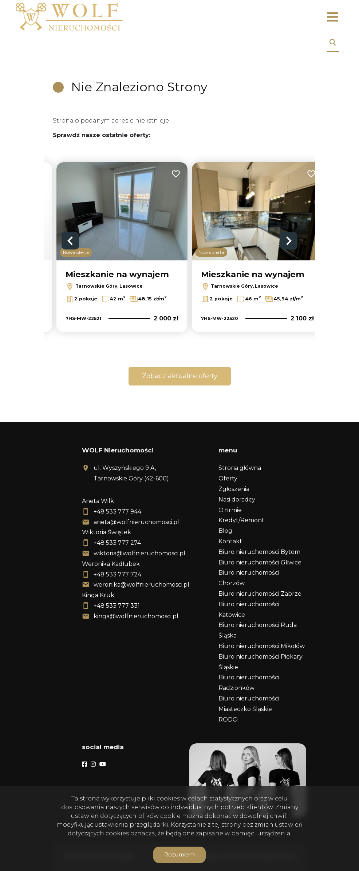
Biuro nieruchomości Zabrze (259, 593)
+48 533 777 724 (117, 574)
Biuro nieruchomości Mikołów (261, 646)
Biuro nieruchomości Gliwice (259, 562)
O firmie (230, 510)
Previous (70, 240)
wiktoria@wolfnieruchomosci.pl (139, 553)
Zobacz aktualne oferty (179, 376)
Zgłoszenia (233, 489)
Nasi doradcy (236, 499)
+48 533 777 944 (117, 511)
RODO (228, 719)
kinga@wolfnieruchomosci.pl (136, 616)
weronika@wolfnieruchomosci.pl (141, 584)
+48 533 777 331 (117, 605)
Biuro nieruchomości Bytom (259, 551)
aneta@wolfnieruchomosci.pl (136, 522)
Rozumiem (179, 854)
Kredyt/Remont (241, 520)
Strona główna (239, 467)
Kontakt (230, 541)
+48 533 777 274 (117, 542)
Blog (225, 530)
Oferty (227, 478)
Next (288, 240)
